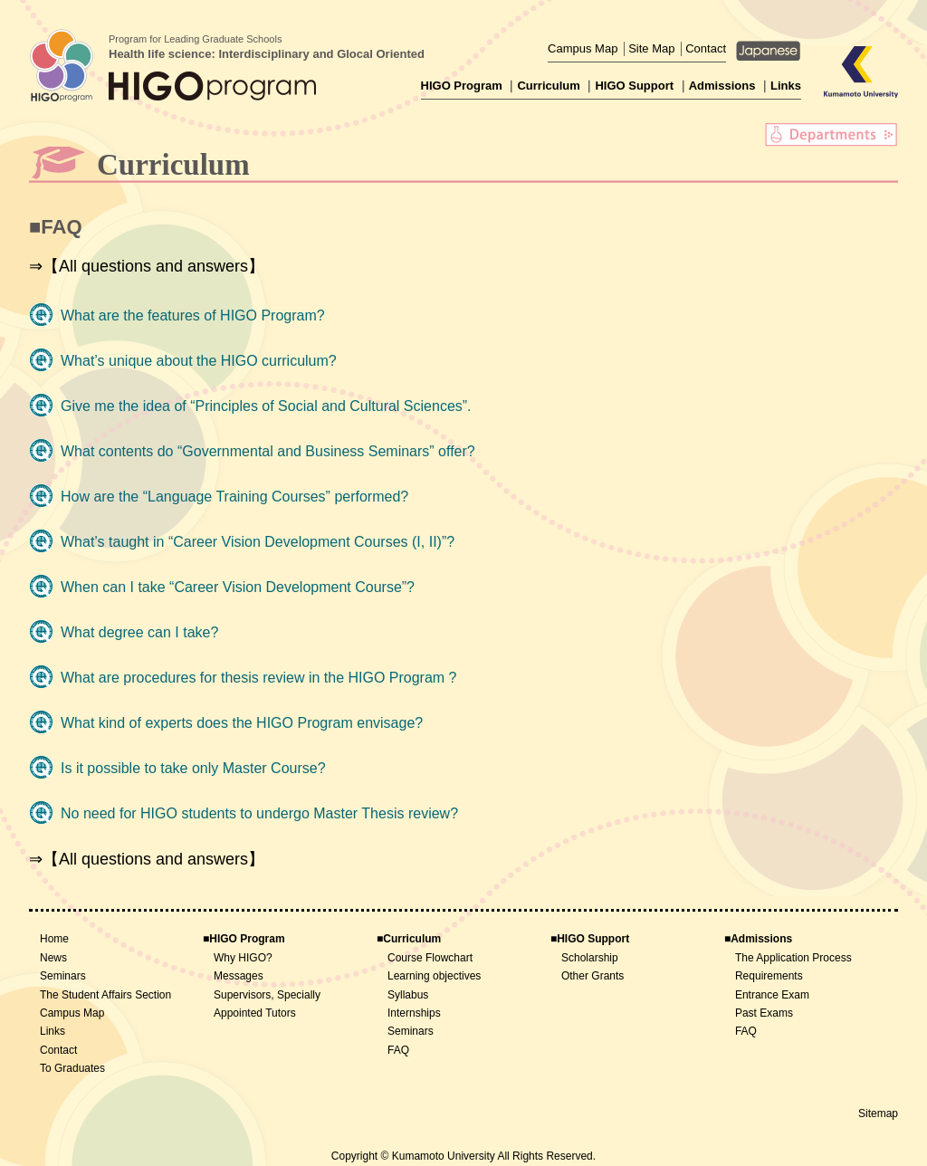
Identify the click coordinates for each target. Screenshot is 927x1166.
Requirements (769, 976)
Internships (414, 1013)
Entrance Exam (772, 995)
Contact (705, 48)
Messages (238, 976)
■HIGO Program (244, 938)
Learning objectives (434, 976)
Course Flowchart (430, 957)
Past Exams (764, 1013)
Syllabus (407, 995)
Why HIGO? (243, 957)
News (53, 957)
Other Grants (592, 976)
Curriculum (548, 85)
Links (785, 85)
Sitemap (878, 1113)
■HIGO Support (589, 938)
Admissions (722, 85)
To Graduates (72, 1068)
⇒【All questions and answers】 (146, 266)
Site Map (651, 48)
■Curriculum (409, 938)
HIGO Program (461, 85)
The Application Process (793, 957)
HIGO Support (634, 85)
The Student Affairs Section (105, 995)
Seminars (63, 976)
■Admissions (758, 938)
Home (54, 938)
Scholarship (589, 957)
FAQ (398, 1050)
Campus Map (582, 48)
